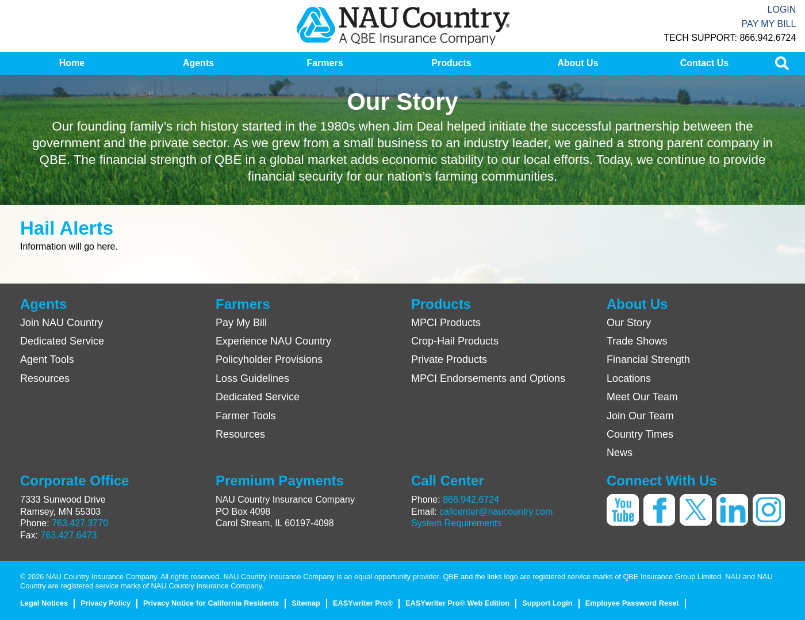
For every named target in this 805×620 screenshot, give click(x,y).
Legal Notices (44, 603)
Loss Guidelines (252, 378)
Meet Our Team (642, 397)
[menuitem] (72, 63)
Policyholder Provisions (269, 359)
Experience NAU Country (273, 341)
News (619, 452)
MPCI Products (446, 322)
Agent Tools (47, 359)
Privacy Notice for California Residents (211, 603)
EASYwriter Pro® (363, 603)
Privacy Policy (105, 603)
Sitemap (306, 603)
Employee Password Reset (632, 603)
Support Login (547, 603)
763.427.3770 (80, 523)
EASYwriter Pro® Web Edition (457, 603)
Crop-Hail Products (455, 341)
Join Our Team (640, 416)
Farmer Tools (246, 416)
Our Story (629, 322)
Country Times (640, 434)
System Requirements (456, 523)
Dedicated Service (62, 341)
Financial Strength (648, 359)
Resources (45, 378)
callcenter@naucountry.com (496, 511)
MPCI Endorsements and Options (488, 378)
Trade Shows (637, 341)
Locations (629, 378)
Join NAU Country (61, 322)
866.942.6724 (471, 499)
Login (782, 9)
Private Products (449, 359)
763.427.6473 (69, 535)
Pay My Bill (768, 24)
